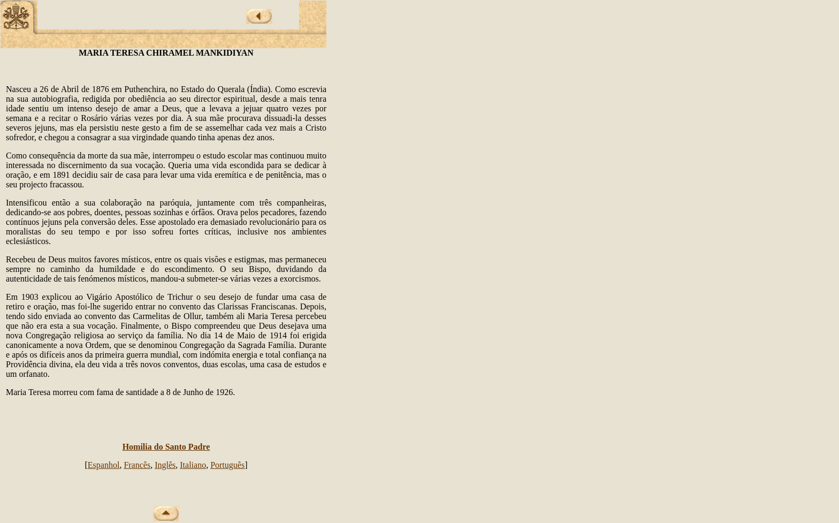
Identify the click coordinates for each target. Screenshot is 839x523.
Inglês (165, 464)
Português (227, 464)
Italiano (193, 464)
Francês (137, 464)
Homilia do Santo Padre (166, 446)
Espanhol (104, 464)
